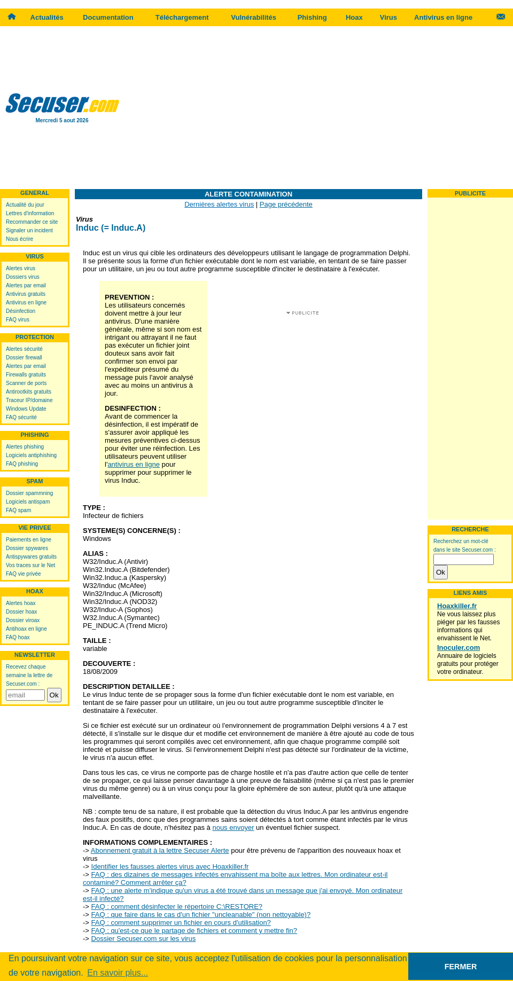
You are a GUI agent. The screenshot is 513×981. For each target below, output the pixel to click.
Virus (388, 17)
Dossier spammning (29, 493)
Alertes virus (20, 268)
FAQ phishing (22, 464)
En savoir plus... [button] (117, 972)
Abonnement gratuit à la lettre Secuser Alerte (160, 850)
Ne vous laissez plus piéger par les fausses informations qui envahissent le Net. (468, 626)
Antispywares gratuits (31, 557)
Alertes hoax (21, 603)
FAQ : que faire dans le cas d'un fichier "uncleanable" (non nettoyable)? (201, 915)
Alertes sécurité (24, 349)
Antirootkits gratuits (28, 392)
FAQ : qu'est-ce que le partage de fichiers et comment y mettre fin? (194, 931)
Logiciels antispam (28, 502)
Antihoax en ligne (26, 629)
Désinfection (20, 311)
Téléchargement (182, 17)
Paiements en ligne (28, 540)
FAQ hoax (17, 637)
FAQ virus (17, 320)
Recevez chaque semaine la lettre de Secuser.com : (29, 675)
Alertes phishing (25, 447)
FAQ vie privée (23, 574)
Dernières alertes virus (219, 204)
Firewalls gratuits (26, 375)
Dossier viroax (23, 620)
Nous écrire (19, 239)
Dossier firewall (24, 357)
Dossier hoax (21, 612)
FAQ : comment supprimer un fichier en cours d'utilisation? (181, 923)
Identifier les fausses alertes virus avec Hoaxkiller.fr (170, 866)
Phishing (312, 17)
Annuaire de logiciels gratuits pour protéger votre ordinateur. (468, 664)
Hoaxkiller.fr (457, 606)
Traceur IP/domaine (29, 400)
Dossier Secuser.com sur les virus (143, 939)
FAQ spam (18, 510)
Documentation (108, 17)
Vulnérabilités (253, 17)
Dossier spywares (27, 548)
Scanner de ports (26, 383)
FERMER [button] (461, 966)
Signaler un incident (29, 230)
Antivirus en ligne (443, 17)
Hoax (354, 17)
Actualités (47, 17)
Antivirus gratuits (25, 294)
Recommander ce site (32, 222)
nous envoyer (233, 827)
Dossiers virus (23, 277)
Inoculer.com (458, 647)
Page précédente (286, 204)
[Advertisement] (319, 107)
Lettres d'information (30, 213)
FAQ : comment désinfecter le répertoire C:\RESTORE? (177, 906)
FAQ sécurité (21, 417)
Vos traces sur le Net (30, 565)
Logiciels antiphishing (31, 455)
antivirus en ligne (133, 464)
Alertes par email (26, 285)
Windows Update (26, 409)
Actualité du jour (25, 205)
